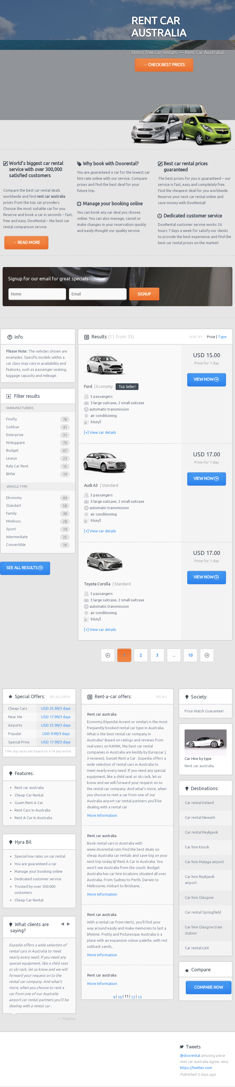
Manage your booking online (38, 871)
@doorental (190, 1055)
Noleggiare (15, 442)
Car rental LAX (197, 948)
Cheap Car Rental (28, 795)
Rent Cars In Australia (32, 810)
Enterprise (14, 435)
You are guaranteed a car (35, 864)
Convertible (16, 544)
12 (133, 997)
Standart (13, 505)
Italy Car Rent (17, 466)
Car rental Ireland (199, 803)
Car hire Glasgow (199, 897)
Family (11, 513)
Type (222, 337)
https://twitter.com (196, 1068)
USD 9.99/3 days (56, 734)
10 (190, 655)
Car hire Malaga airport (204, 862)
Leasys (11, 458)
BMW (10, 474)
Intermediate (17, 537)
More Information (102, 815)
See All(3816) (59, 696)
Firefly (11, 419)
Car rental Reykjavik (201, 832)
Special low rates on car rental (39, 856)
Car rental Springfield (203, 912)
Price (211, 337)
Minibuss (13, 521)
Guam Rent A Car (28, 803)
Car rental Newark (200, 817)
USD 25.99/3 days (56, 708)
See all (161, 696)
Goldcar (12, 427)
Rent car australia (29, 787)
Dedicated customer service (37, 879)
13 (140, 997)
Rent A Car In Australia (33, 818)
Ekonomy (14, 498)
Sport (11, 529)
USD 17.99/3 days (56, 717)
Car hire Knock (197, 847)
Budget (12, 450)
